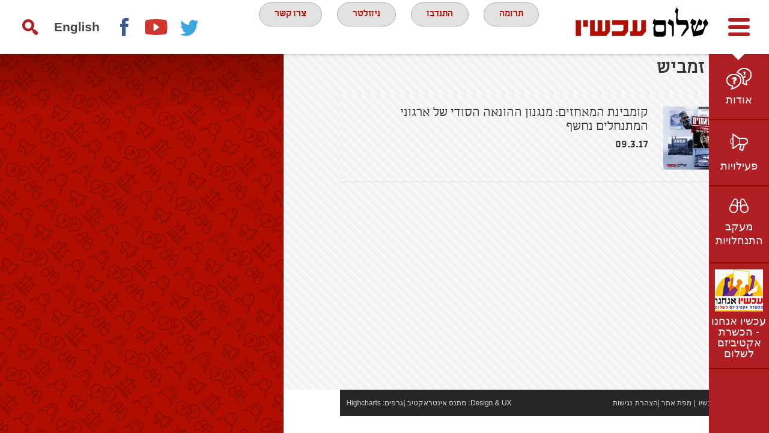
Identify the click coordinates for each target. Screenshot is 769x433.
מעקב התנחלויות (739, 234)
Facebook (124, 27)
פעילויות (739, 166)
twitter (190, 27)
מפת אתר (620, 420)
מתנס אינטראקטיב (379, 420)
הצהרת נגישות (578, 420)
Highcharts (307, 420)
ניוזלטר (364, 26)
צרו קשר (280, 26)
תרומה (522, 26)
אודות (739, 100)
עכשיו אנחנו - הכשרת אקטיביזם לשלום (738, 337)
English (77, 27)
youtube (157, 27)
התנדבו (444, 26)
